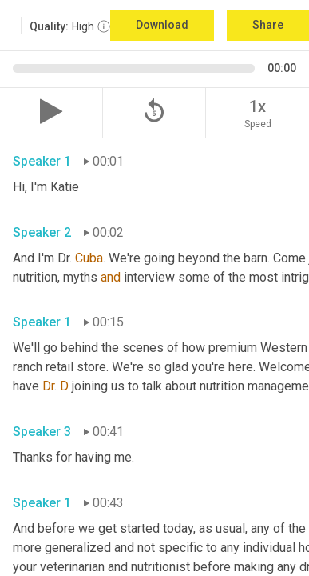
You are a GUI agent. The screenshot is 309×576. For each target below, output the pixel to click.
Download (162, 24)
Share (267, 24)
